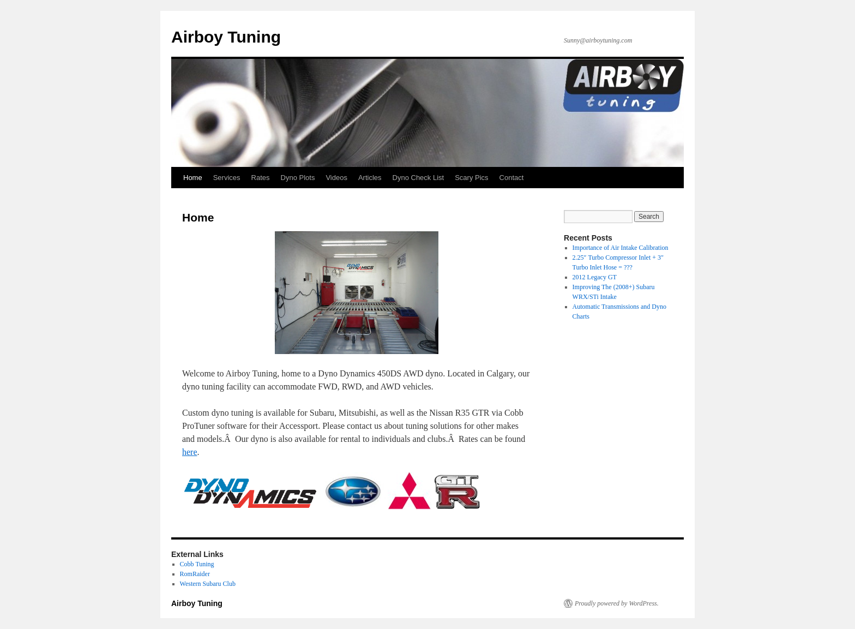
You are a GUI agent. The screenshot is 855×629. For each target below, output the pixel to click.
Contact (511, 177)
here (189, 452)
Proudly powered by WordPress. (617, 603)
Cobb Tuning (197, 564)
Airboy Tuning (226, 37)
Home (192, 177)
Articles (370, 177)
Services (226, 177)
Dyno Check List (418, 177)
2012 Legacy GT (595, 277)
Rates (260, 177)
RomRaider (195, 574)
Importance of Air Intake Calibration (621, 247)
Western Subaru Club (208, 584)
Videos (336, 177)
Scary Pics (471, 177)
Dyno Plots (298, 177)
